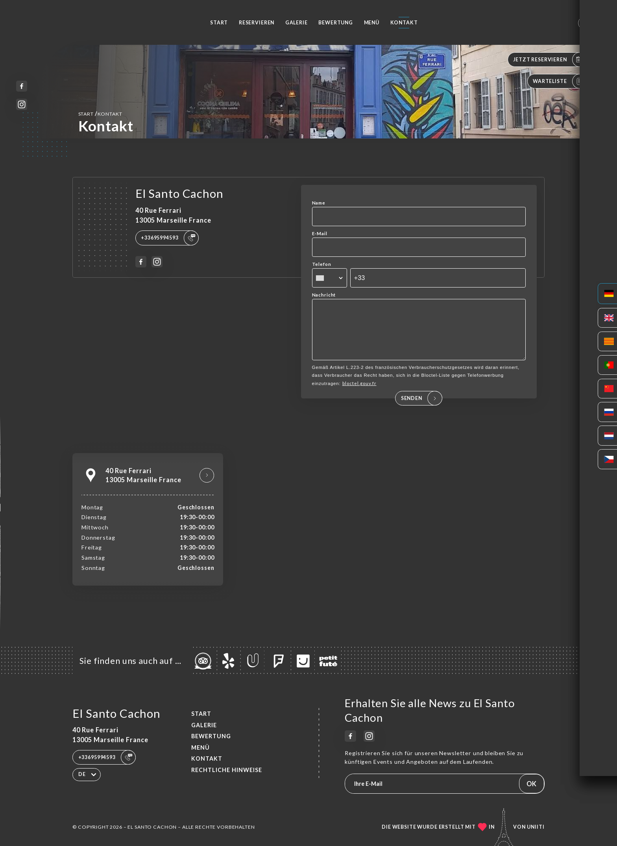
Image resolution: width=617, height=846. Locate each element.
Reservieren (256, 23)
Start (219, 23)
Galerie (296, 23)
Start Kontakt (100, 113)
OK (531, 783)
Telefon (321, 264)
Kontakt (404, 23)
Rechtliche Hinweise (226, 770)
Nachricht (324, 294)
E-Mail (319, 233)
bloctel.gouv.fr (359, 394)
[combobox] (329, 278)
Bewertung (335, 23)
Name (318, 202)
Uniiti (536, 827)
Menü (371, 23)
